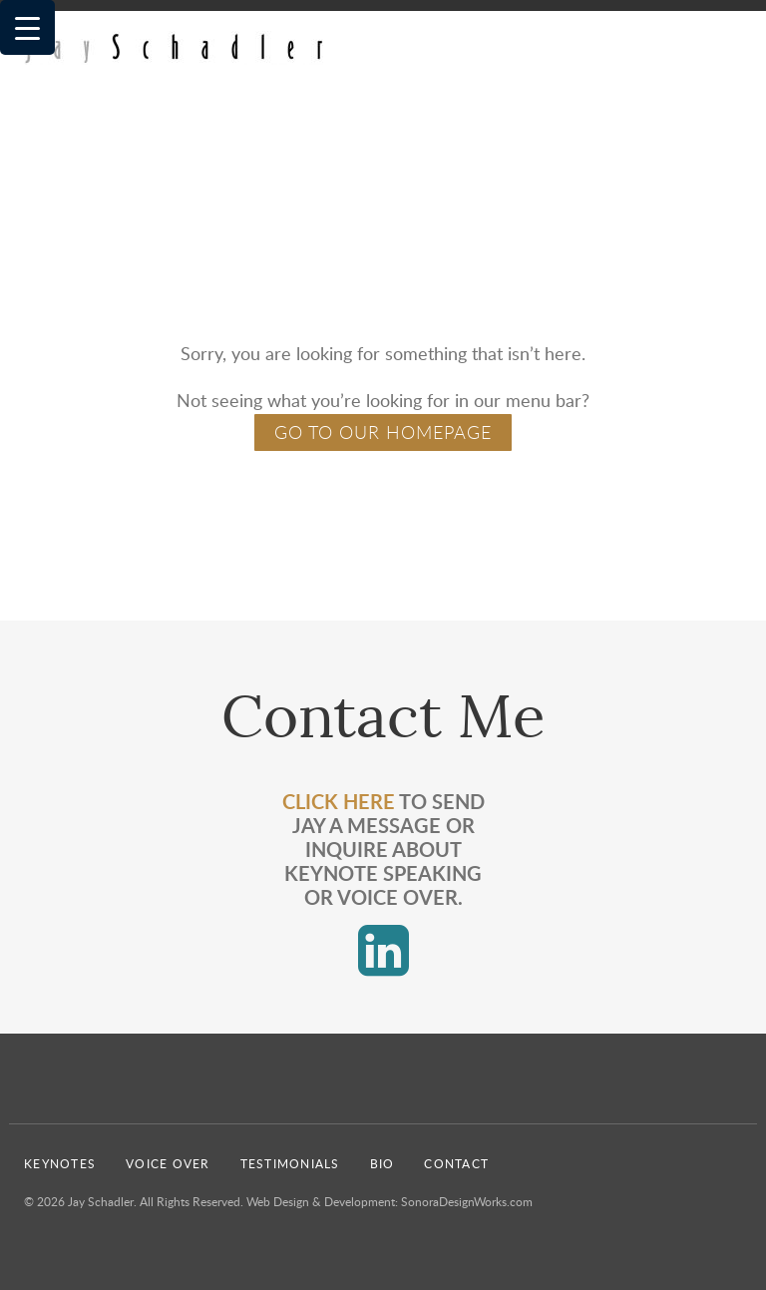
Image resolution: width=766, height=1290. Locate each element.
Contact (456, 1163)
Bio (382, 1163)
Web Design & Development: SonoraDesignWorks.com (389, 1201)
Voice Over (168, 1163)
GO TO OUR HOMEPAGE (383, 432)
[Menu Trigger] (27, 27)
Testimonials (290, 1163)
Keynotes (60, 1163)
